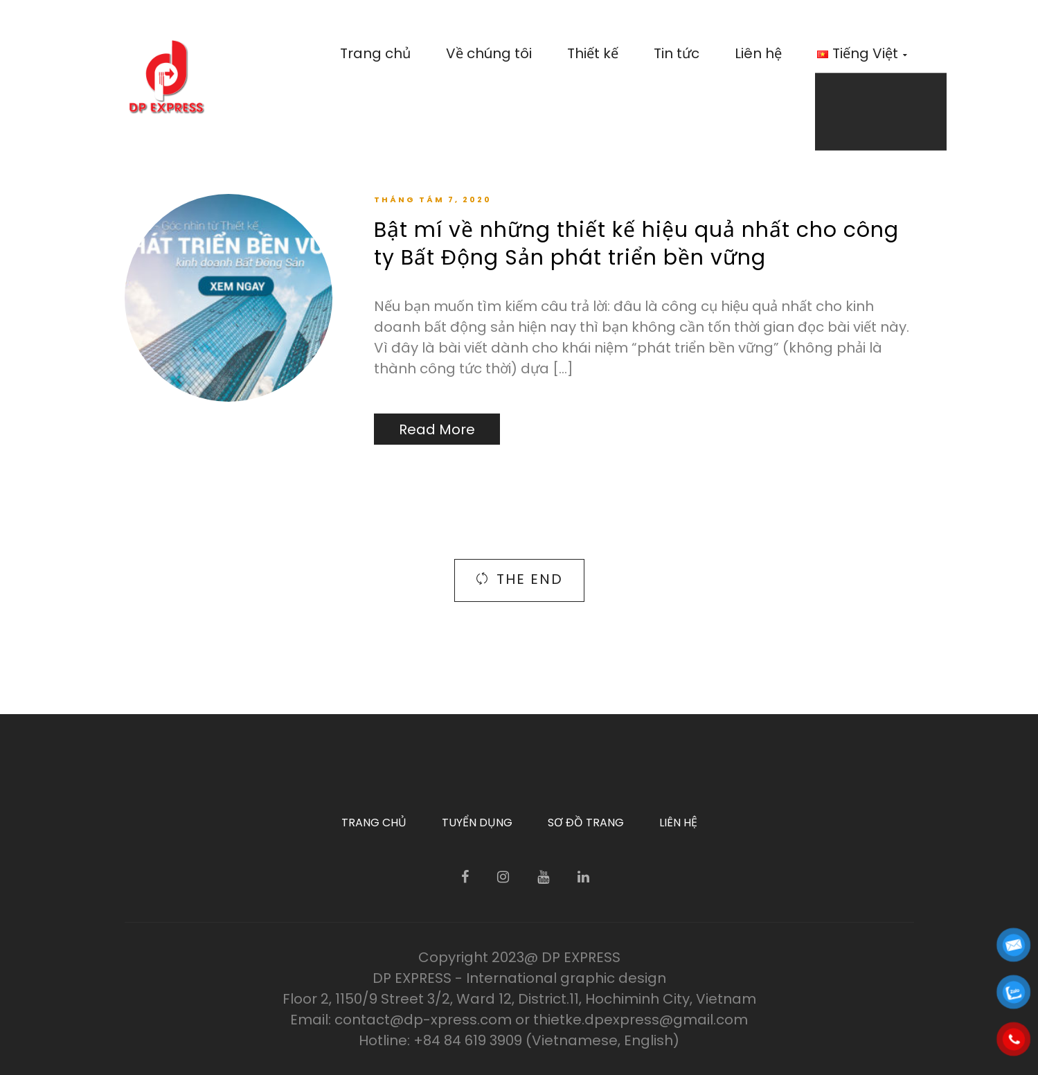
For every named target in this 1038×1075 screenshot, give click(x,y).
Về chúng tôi (489, 53)
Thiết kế (592, 53)
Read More (437, 429)
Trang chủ (375, 53)
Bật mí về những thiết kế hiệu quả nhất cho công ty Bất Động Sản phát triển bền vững (636, 243)
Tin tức (676, 53)
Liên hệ (758, 53)
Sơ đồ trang (586, 822)
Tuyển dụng (477, 822)
